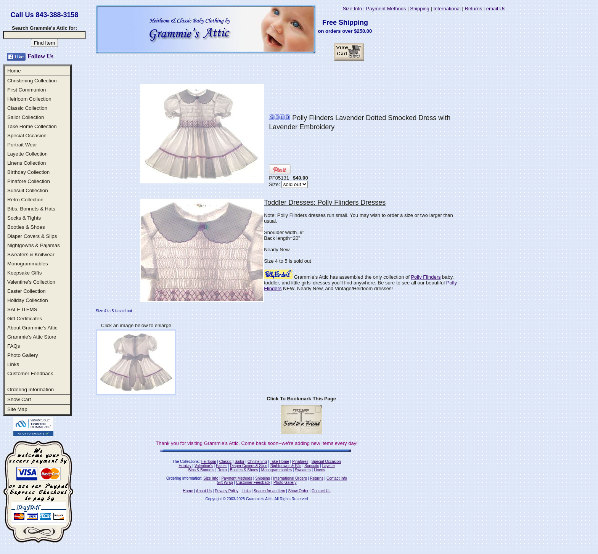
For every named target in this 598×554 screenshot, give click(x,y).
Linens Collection (26, 163)
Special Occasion (27, 135)
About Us (204, 491)
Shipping (419, 8)
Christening (257, 461)
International (447, 8)
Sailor (239, 461)
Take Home (279, 461)
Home (14, 71)
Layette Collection (27, 154)
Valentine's (204, 466)
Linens (319, 470)
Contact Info (336, 478)
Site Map (17, 409)
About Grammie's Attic (32, 328)
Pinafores (300, 461)
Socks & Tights (24, 218)
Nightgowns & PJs (285, 466)
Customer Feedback (30, 373)
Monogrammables (27, 264)
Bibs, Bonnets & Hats (31, 209)
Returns (473, 8)
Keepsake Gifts (24, 273)
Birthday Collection (28, 172)
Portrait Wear (22, 145)
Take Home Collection (32, 126)
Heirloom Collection (29, 99)
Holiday (184, 466)
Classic (225, 461)
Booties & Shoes (26, 227)
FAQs (13, 346)
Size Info (351, 8)
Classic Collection (27, 108)
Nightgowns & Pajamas (33, 245)
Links (13, 364)
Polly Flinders (425, 277)
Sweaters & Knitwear (31, 254)
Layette (328, 466)
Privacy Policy (226, 491)
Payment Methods (386, 8)
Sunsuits (311, 466)
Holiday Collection (27, 300)
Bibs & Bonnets (201, 470)
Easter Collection (26, 291)
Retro (222, 470)
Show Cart (19, 399)
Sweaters (303, 470)
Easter (221, 466)
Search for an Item (269, 491)
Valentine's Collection (31, 282)
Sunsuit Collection (27, 190)
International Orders (290, 478)
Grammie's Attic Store (31, 337)
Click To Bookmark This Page (301, 398)
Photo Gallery (22, 355)
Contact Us (321, 491)
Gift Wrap (225, 482)
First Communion (26, 90)
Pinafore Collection (28, 181)
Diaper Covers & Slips (32, 236)
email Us (496, 8)
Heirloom (208, 461)
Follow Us (40, 56)
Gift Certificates (24, 318)
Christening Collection (32, 81)
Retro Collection (25, 199)
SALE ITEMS (22, 309)
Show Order (298, 491)
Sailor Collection (25, 117)
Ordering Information (30, 389)
